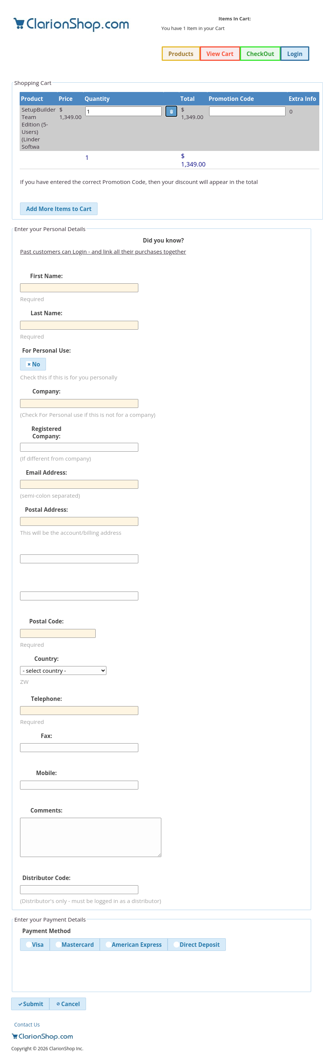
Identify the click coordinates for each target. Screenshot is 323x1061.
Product (32, 98)
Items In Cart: (234, 18)
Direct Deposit (197, 944)
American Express (134, 944)
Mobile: (46, 773)
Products (180, 53)
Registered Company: (47, 432)
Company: (46, 391)
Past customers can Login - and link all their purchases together (103, 251)
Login (295, 53)
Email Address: (46, 472)
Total (187, 98)
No (33, 364)
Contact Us (27, 1024)
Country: (46, 658)
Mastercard (75, 944)
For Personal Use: (46, 350)
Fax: (46, 735)
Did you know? (163, 240)
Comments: (46, 810)
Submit (30, 1004)
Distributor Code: (46, 878)
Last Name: (46, 313)
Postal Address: (46, 509)
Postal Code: (46, 621)
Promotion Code (231, 98)
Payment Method (46, 931)
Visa (34, 944)
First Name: (46, 276)
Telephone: (46, 698)
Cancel (67, 1004)
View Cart (220, 53)
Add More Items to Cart (58, 208)
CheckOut (260, 53)
